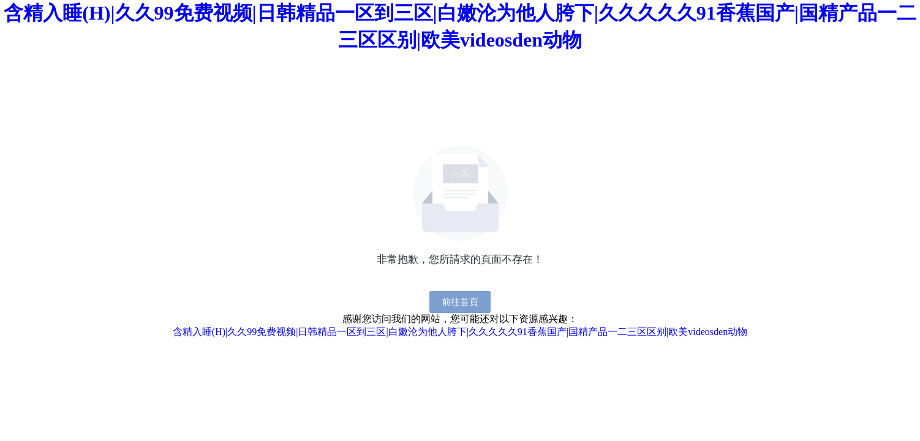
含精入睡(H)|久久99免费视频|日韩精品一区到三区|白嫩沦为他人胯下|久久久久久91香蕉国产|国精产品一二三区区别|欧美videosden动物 (460, 331)
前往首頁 (460, 302)
